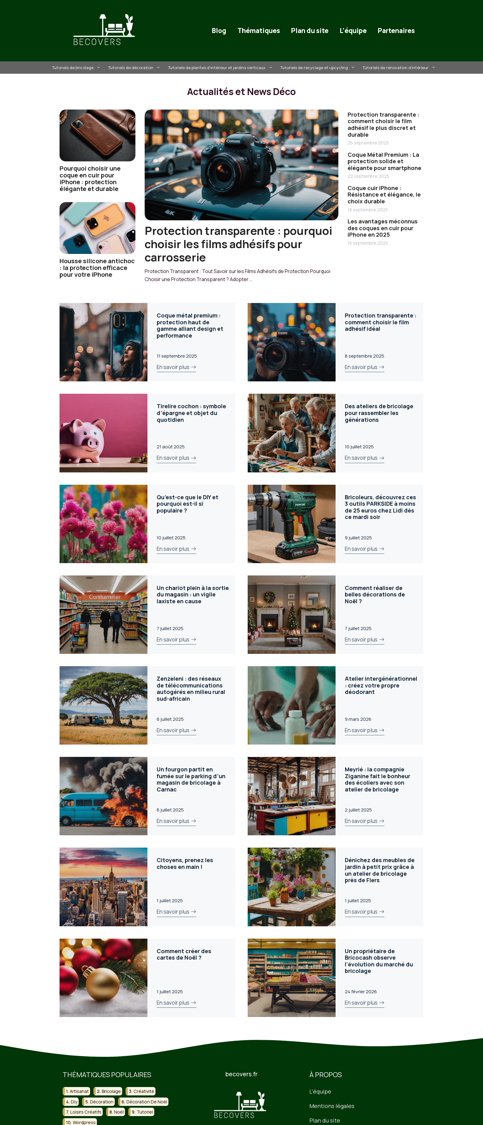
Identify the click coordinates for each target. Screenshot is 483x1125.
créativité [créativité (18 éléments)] (144, 1091)
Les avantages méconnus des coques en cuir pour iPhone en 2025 (383, 228)
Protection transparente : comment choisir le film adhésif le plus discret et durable (383, 124)
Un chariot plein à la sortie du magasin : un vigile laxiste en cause (193, 594)
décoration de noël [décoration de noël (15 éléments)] (146, 1101)
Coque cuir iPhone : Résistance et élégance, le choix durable (384, 194)
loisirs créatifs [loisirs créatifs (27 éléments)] (85, 1112)
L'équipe (320, 1091)
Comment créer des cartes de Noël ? (184, 954)
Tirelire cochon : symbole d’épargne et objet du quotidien (191, 412)
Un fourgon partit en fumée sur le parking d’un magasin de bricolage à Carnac (191, 779)
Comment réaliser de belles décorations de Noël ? (375, 594)
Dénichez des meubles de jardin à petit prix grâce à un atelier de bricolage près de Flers (380, 870)
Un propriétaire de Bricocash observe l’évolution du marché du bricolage (379, 961)
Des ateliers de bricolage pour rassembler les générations (379, 412)
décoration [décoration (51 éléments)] (102, 1101)
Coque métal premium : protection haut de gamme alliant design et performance (190, 325)
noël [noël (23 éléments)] (119, 1112)
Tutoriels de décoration (135, 67)
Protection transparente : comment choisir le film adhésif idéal (380, 322)
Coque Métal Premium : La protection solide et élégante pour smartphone (384, 161)
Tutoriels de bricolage (77, 67)
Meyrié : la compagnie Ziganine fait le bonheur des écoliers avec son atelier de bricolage (377, 779)
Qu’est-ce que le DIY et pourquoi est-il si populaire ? (187, 503)
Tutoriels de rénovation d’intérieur (400, 67)
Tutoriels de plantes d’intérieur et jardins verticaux (221, 67)
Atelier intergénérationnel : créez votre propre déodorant (381, 685)
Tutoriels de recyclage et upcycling (318, 67)
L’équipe (353, 30)
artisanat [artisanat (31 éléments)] (79, 1091)
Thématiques (258, 30)
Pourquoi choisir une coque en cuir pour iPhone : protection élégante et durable (90, 178)
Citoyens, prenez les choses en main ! (185, 863)
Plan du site (309, 30)
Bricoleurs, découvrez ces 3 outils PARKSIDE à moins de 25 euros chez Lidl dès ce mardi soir (380, 507)
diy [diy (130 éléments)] (74, 1101)
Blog (219, 30)
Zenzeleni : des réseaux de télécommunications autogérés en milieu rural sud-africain (191, 688)
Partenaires (396, 30)
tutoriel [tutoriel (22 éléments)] (145, 1112)
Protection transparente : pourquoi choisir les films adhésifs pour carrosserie (238, 244)
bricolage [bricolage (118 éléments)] (111, 1091)
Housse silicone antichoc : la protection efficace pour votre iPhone (97, 268)
